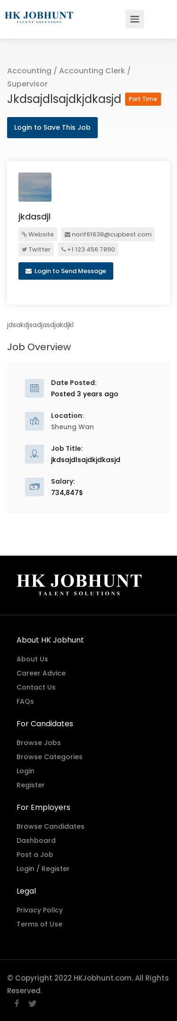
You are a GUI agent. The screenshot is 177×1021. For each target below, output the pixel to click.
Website (38, 234)
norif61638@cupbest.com (108, 234)
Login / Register (43, 868)
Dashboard (36, 840)
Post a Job (35, 854)
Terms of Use (39, 924)
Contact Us (36, 687)
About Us (32, 659)
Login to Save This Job (52, 127)
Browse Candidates (50, 826)
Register (31, 785)
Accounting (29, 70)
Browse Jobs (39, 742)
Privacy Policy (40, 910)
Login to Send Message (65, 271)
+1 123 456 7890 (88, 249)
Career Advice (41, 673)
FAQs (25, 701)
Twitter (36, 249)
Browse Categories (50, 757)
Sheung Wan (72, 427)
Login (25, 771)
